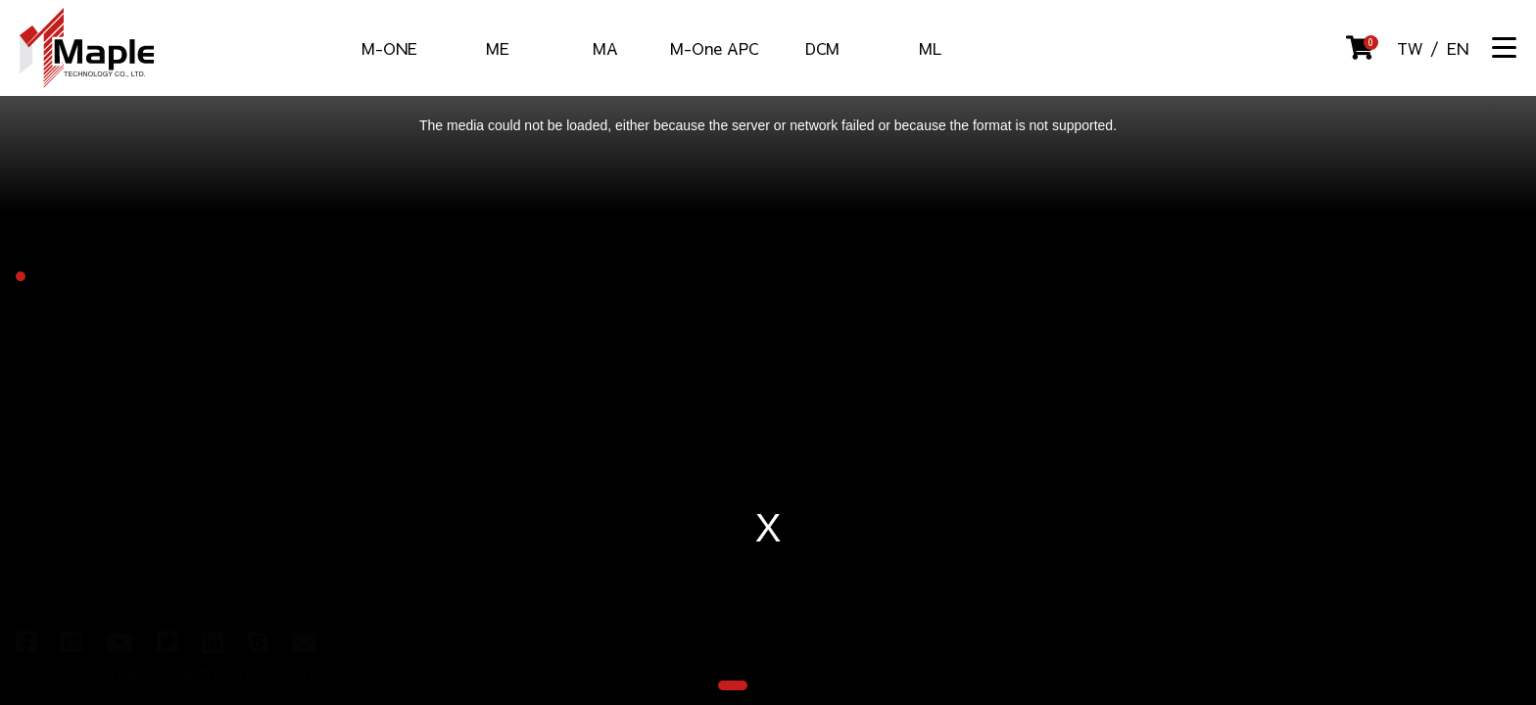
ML (930, 48)
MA (605, 48)
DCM (822, 48)
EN (1457, 48)
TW (1409, 48)
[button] (732, 685)
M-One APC (714, 48)
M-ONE (389, 48)
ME (497, 48)
